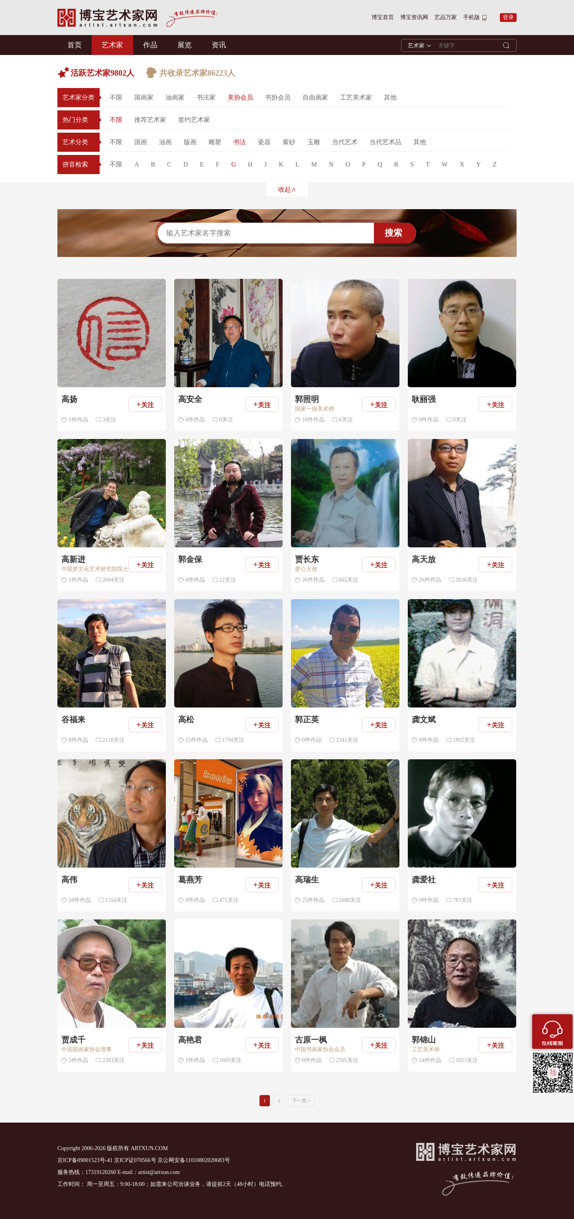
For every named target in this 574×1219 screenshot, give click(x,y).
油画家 (175, 97)
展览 (184, 45)
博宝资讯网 (414, 17)
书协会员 (278, 97)
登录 (508, 17)
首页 (74, 45)
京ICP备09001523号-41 (84, 1160)
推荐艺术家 (150, 119)
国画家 (143, 97)
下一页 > (301, 1100)
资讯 (219, 45)
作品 (150, 45)
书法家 (206, 97)
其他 (390, 97)
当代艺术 (345, 142)
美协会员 (240, 97)
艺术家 (112, 45)
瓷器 (264, 142)
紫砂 (289, 142)
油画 (165, 142)
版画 (190, 142)
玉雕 (313, 142)
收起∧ (287, 189)
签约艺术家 (194, 119)
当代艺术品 (385, 142)
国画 (140, 142)
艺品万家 (445, 17)
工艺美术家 (356, 97)
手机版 (471, 17)
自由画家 (315, 97)
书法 (239, 142)
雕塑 (214, 142)
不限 (116, 97)
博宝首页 (383, 17)
